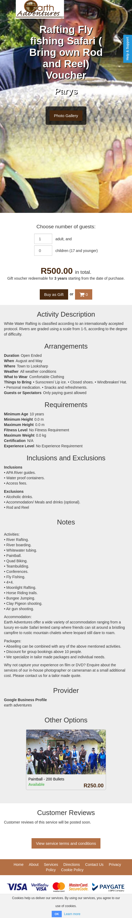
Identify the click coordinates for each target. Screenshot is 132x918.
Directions (71, 864)
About (34, 864)
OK (57, 914)
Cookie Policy (72, 870)
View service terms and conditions (66, 843)
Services (51, 864)
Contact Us (94, 864)
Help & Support (127, 48)
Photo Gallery (66, 115)
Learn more (72, 914)
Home (18, 864)
